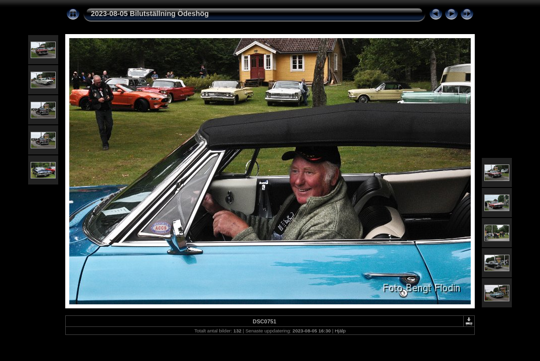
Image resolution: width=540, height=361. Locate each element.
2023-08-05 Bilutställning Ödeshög (150, 14)
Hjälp (340, 330)
